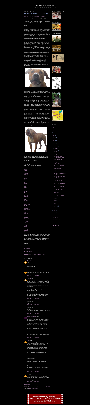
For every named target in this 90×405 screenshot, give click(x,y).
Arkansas (26, 171)
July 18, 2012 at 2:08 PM (33, 337)
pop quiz (55, 154)
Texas (25, 222)
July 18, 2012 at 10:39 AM (33, 304)
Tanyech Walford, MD (58, 170)
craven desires (45, 5)
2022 (54, 127)
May (55, 200)
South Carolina (27, 218)
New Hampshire (27, 204)
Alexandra (29, 278)
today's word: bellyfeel (58, 159)
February (56, 205)
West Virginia (26, 229)
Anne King (29, 270)
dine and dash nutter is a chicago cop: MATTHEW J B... (59, 195)
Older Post (48, 386)
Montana (26, 200)
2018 (54, 134)
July (55, 153)
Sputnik (28, 340)
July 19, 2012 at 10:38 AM (33, 371)
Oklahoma (26, 213)
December (56, 145)
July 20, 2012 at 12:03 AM (33, 381)
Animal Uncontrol (56, 225)
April (55, 201)
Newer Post (26, 386)
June (55, 198)
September (56, 150)
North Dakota (26, 210)
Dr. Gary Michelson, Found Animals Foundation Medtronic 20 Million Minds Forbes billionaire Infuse (58, 222)
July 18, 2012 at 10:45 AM (33, 313)
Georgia (25, 179)
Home (37, 386)
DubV (28, 374)
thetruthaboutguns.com (28, 251)
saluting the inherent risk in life (59, 171)
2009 (54, 212)
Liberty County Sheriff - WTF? (59, 190)
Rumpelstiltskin (30, 260)
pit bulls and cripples (57, 168)
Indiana (25, 184)
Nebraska (26, 201)
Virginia (25, 226)
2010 (54, 210)
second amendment (32, 254)
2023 (54, 125)
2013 (54, 142)
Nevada (25, 203)
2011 (54, 208)
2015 (54, 138)
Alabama (26, 168)
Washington (26, 227)
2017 (54, 135)
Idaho (25, 182)
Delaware (26, 177)
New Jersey (26, 205)
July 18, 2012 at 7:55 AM (33, 275)
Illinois (25, 183)
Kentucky (26, 188)
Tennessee (26, 221)
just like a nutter (57, 163)
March (55, 203)
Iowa (25, 186)
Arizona (25, 170)
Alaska (25, 169)
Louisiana (26, 190)
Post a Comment (27, 384)
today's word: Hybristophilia (59, 186)
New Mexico (26, 207)
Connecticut (26, 175)
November (56, 146)
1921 (33, 246)
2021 (54, 129)
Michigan (26, 195)
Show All (64, 229)
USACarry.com (27, 248)
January (55, 206)
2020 (54, 130)
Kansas (25, 187)
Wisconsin (26, 230)
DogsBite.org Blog (56, 219)
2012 (54, 143)
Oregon (25, 214)
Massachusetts (27, 194)
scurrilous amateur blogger (32, 316)
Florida (25, 178)
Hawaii (25, 181)
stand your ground (40, 254)
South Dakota (26, 220)
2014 (54, 140)
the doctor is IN (56, 166)
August (55, 151)
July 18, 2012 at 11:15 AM (33, 330)
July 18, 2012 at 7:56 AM (33, 298)
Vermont (25, 225)
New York (26, 208)
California (26, 173)
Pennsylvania (26, 216)
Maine (25, 191)
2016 (54, 137)
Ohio (25, 212)
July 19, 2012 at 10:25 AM (33, 362)
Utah (25, 223)
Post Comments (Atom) (33, 388)
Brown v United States (28, 246)
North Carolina (27, 209)
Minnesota (26, 196)
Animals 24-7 (55, 217)
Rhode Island (26, 217)
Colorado (26, 174)
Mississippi (26, 197)
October (55, 148)
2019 (54, 132)
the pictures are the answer (59, 165)
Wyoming (26, 231)
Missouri (25, 199)
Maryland (26, 192)
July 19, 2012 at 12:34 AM (33, 354)
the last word (56, 192)
